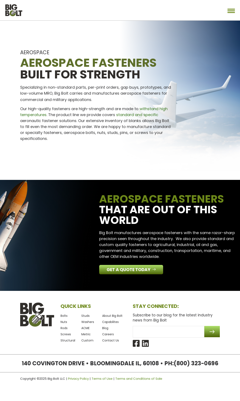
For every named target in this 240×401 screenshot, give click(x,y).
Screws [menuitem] (66, 334)
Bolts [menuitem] (64, 316)
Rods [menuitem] (64, 328)
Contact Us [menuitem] (110, 340)
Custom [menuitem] (87, 340)
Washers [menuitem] (87, 322)
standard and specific (137, 114)
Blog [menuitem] (105, 328)
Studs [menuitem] (85, 316)
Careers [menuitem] (108, 334)
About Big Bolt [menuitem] (112, 316)
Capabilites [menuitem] (110, 322)
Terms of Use (102, 378)
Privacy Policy (78, 378)
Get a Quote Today (129, 270)
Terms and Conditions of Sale (138, 378)
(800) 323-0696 (196, 363)
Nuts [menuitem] (64, 322)
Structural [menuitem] (68, 340)
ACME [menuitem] (85, 328)
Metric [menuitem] (86, 334)
